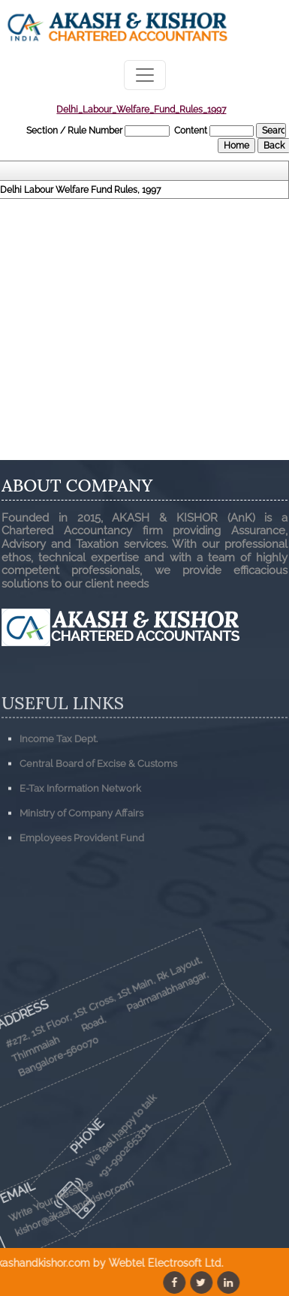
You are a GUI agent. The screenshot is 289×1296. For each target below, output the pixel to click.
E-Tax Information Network (80, 837)
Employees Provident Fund (82, 887)
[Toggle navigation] (145, 75)
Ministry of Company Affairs (81, 862)
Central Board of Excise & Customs (98, 813)
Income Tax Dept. (59, 788)
